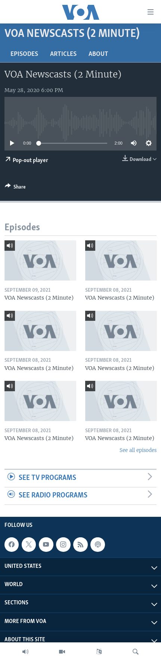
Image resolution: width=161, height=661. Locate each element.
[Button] (15, 188)
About (98, 54)
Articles (63, 54)
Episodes (24, 54)
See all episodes (138, 450)
